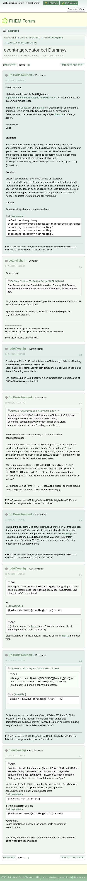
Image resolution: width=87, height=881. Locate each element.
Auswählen (17, 216)
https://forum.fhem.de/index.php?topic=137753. (30, 97)
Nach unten (9, 65)
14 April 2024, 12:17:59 (15, 660)
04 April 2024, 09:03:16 (15, 266)
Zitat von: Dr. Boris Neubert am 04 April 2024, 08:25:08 (37, 281)
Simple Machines (26, 877)
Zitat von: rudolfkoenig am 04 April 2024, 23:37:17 (34, 411)
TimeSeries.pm (23, 107)
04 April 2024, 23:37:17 (15, 354)
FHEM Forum (22, 21)
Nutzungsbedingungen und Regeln (57, 877)
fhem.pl (40, 107)
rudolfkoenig (17, 348)
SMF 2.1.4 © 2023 (10, 877)
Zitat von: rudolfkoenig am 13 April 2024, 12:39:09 (34, 668)
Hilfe (38, 877)
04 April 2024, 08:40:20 (15, 80)
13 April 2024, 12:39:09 (15, 574)
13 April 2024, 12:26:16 (15, 520)
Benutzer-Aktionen (72, 65)
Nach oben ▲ (79, 877)
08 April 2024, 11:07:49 (15, 403)
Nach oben (9, 858)
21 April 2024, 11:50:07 (15, 756)
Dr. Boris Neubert (20, 75)
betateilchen (16, 260)
